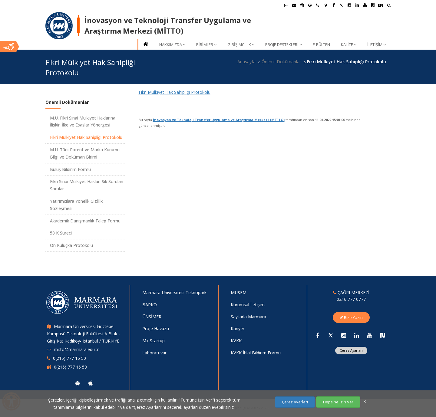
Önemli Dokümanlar (281, 61)
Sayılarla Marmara (248, 317)
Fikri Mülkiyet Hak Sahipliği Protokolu (174, 92)
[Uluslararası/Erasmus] (310, 5)
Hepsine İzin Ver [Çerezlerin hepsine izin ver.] (338, 402)
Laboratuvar (154, 353)
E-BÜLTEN (321, 44)
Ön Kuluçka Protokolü (71, 245)
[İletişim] (318, 5)
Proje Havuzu (155, 328)
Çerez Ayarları (351, 350)
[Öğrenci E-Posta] (286, 5)
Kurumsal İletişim (248, 304)
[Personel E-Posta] (294, 5)
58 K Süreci (61, 233)
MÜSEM (238, 292)
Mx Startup (153, 340)
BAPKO (149, 304)
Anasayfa (246, 61)
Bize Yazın (351, 317)
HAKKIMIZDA (172, 44)
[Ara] (389, 6)
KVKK (236, 340)
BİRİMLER (206, 44)
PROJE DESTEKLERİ (283, 44)
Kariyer (237, 328)
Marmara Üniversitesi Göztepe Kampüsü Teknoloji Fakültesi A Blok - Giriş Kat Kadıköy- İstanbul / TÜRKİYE (83, 333)
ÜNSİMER (151, 317)
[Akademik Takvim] (302, 5)
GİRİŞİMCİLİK (240, 44)
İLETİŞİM (376, 44)
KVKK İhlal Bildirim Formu (256, 353)
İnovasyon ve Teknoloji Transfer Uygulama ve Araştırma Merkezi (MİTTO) (219, 119)
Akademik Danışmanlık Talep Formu (85, 221)
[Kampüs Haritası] (325, 5)
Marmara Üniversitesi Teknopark (174, 292)
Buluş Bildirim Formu (70, 169)
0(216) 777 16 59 (70, 367)
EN (380, 5)
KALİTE (348, 44)
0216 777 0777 (351, 299)
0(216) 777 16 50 (69, 358)
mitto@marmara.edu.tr (76, 349)
